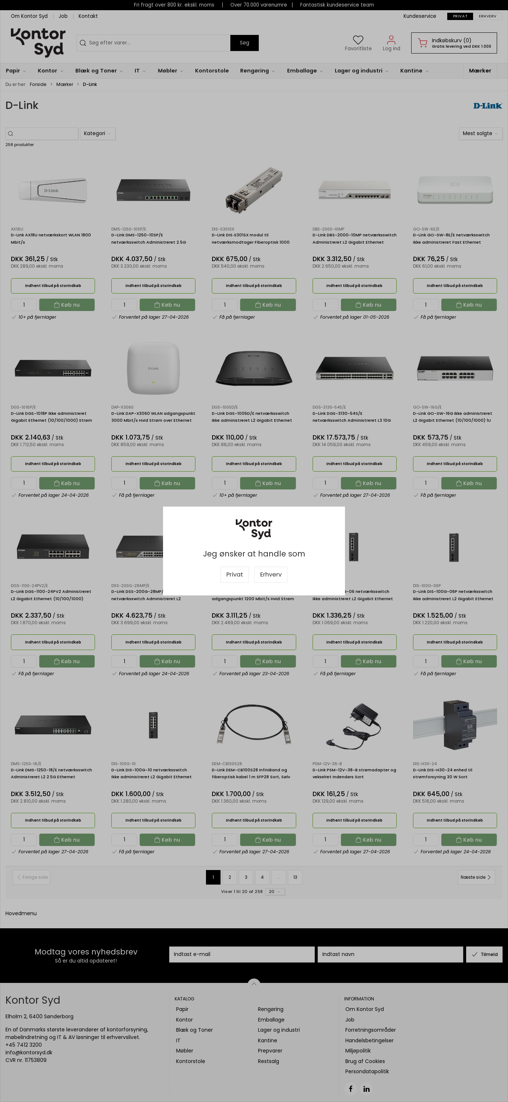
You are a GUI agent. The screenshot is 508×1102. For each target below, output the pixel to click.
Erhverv (271, 574)
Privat (234, 574)
